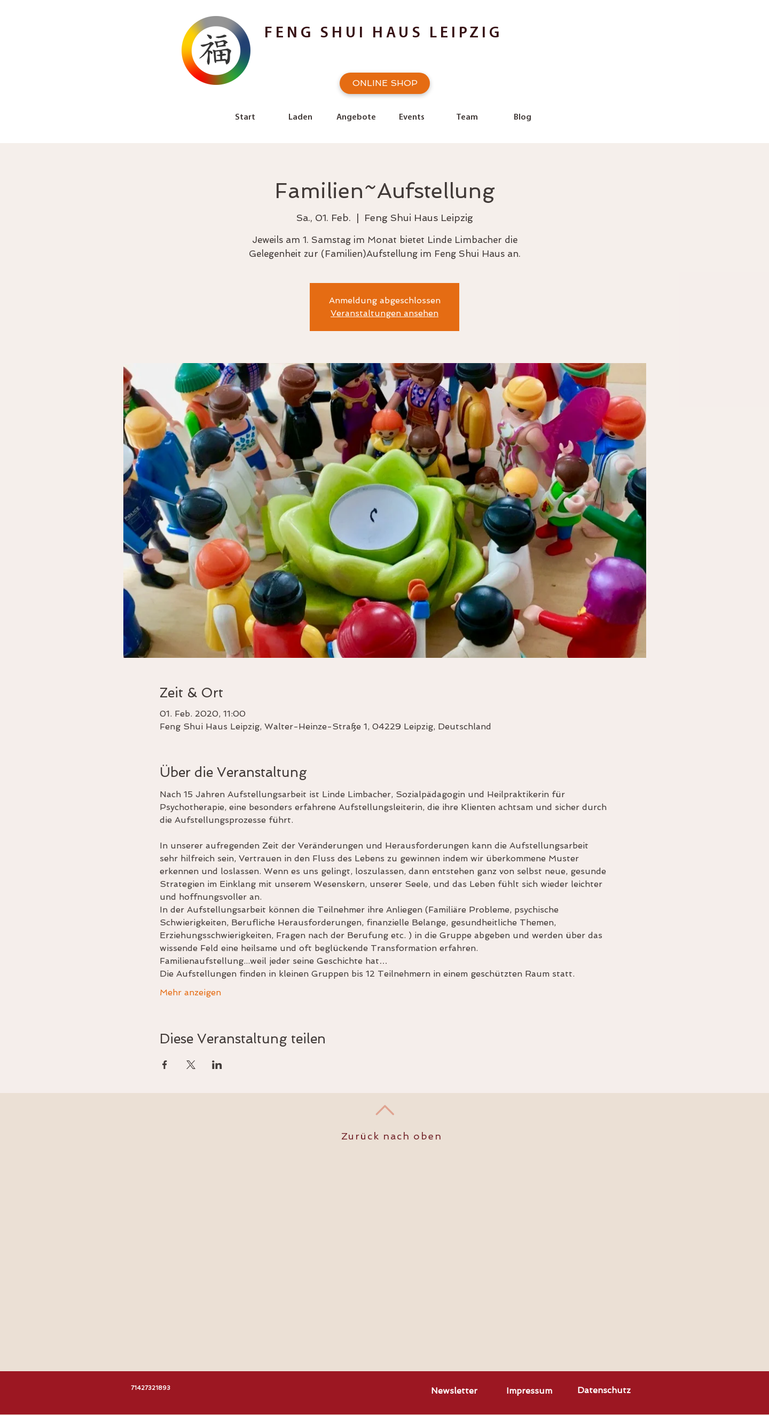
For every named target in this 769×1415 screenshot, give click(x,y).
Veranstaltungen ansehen (384, 313)
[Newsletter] (454, 1391)
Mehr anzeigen (190, 992)
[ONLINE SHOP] (385, 83)
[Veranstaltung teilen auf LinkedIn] (217, 1064)
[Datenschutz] (604, 1390)
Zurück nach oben (391, 1136)
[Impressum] (529, 1391)
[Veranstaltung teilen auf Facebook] (165, 1064)
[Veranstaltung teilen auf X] (191, 1064)
